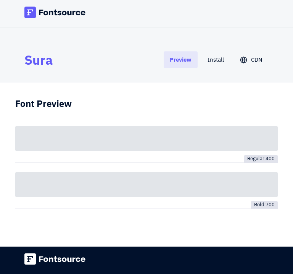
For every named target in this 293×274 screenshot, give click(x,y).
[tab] (181, 59)
